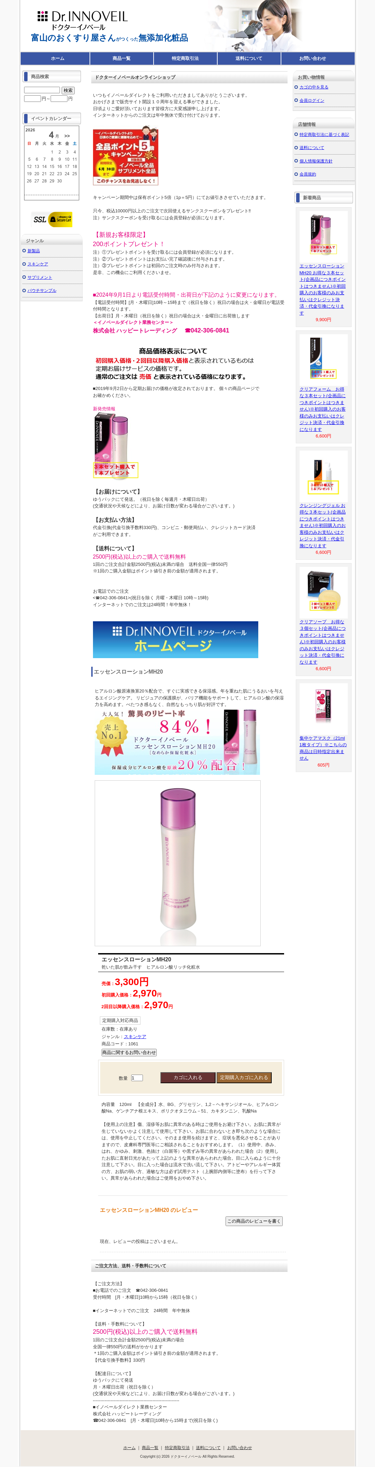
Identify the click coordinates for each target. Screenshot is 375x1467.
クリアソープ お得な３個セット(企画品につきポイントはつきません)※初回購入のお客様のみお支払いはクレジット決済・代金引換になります (323, 642)
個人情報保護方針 (316, 161)
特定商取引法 (185, 58)
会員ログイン (312, 100)
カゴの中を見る (314, 87)
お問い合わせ (312, 58)
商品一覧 (122, 58)
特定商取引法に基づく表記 (324, 134)
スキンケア (135, 1036)
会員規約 (308, 174)
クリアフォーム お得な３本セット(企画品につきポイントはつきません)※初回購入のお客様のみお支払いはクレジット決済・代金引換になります (323, 409)
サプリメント (40, 277)
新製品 (34, 251)
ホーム (57, 58)
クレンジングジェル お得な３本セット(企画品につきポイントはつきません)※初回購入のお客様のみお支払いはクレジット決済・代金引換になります (323, 525)
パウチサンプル (42, 290)
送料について (249, 58)
